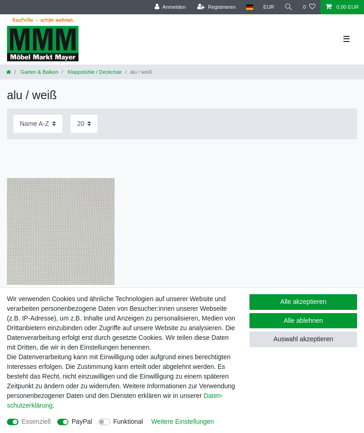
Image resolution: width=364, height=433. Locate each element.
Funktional (128, 421)
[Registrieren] (216, 7)
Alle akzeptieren (303, 301)
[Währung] (268, 7)
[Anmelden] (170, 7)
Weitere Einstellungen (182, 421)
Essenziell (36, 421)
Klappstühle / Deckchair (94, 72)
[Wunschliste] (309, 7)
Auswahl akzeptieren (303, 339)
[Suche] (288, 7)
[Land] (249, 7)
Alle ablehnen (303, 320)
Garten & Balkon (38, 72)
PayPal (82, 421)
